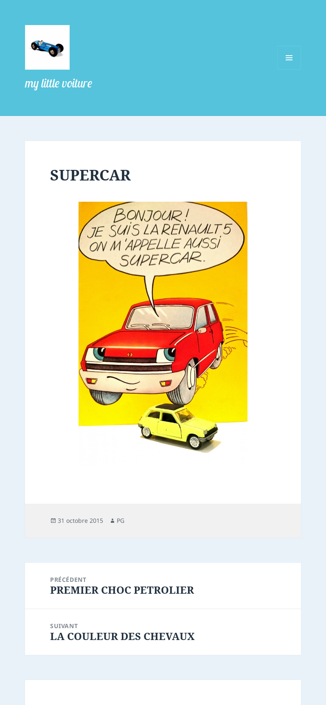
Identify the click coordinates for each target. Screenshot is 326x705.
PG (120, 520)
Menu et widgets (289, 69)
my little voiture (58, 83)
